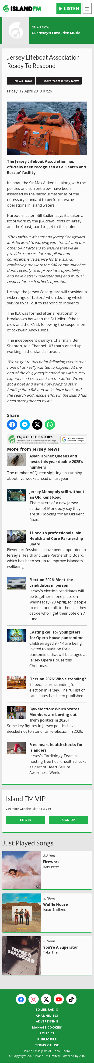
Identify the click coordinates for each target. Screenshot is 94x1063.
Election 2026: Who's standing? (57, 678)
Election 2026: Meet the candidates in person (51, 582)
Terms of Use (47, 1045)
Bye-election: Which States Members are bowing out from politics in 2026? (54, 714)
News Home (23, 81)
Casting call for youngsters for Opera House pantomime (56, 635)
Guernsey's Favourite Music (56, 33)
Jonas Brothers (54, 909)
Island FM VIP (26, 799)
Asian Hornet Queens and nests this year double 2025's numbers (56, 461)
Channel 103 (47, 1015)
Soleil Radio (47, 1009)
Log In (25, 820)
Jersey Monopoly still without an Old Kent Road (56, 494)
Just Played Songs (27, 843)
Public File (47, 1039)
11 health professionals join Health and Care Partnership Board (56, 538)
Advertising (47, 1021)
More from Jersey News (61, 81)
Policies (47, 1033)
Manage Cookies (47, 1027)
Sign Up (68, 820)
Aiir (81, 1056)
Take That (51, 952)
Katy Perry (51, 867)
